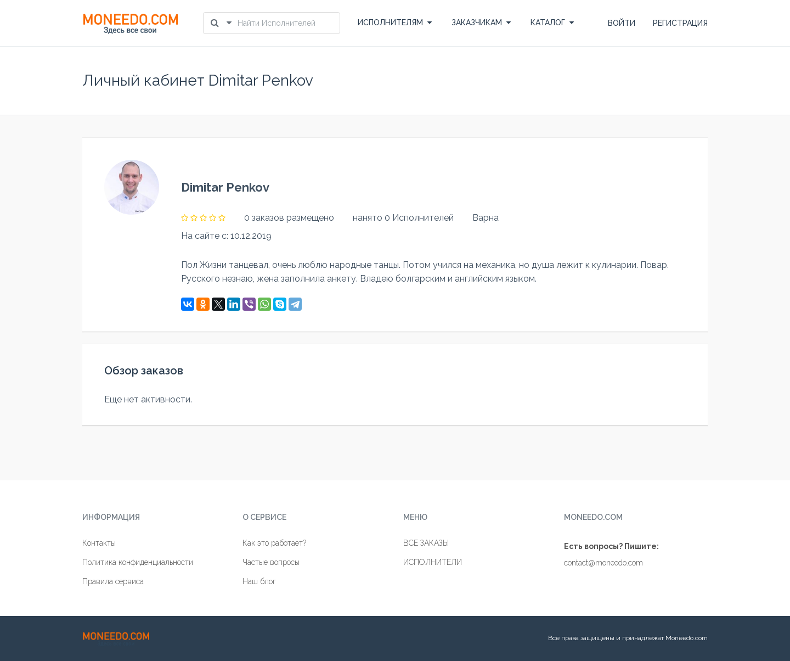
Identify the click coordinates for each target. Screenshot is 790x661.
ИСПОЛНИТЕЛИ (432, 562)
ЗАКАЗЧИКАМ (481, 22)
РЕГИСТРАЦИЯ (680, 23)
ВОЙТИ (621, 23)
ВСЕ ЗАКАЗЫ (426, 543)
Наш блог (259, 581)
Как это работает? (274, 543)
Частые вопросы (271, 562)
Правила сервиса (113, 581)
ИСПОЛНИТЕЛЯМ (395, 22)
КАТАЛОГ (552, 22)
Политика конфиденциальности (137, 562)
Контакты (99, 543)
